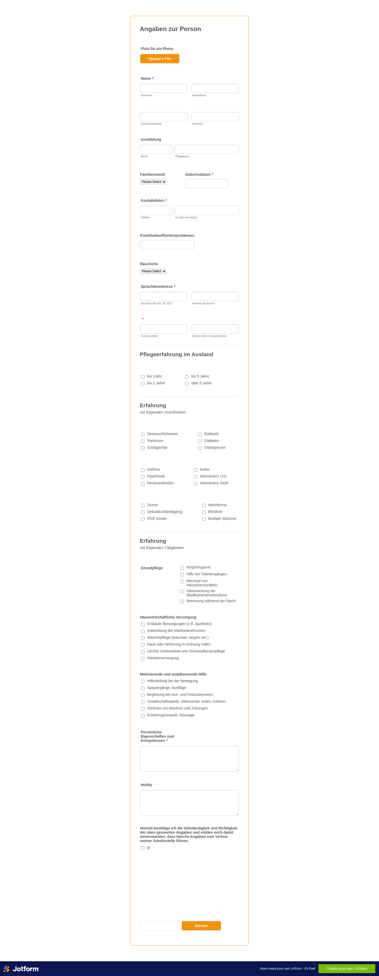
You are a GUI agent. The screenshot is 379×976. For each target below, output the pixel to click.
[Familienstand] (153, 182)
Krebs (205, 469)
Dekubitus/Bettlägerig (164, 512)
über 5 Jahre (201, 383)
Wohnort (197, 123)
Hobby (146, 785)
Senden (201, 926)
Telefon (145, 217)
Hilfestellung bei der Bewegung (172, 681)
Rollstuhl (211, 434)
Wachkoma (217, 505)
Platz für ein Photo (157, 49)
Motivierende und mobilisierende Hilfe (173, 674)
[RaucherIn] (153, 271)
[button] (170, 58)
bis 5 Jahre (200, 376)
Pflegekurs (182, 156)
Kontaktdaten (154, 200)
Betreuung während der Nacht (211, 601)
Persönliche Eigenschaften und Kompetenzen (157, 736)
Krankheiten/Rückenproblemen (167, 235)
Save (160, 926)
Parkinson (155, 441)
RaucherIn (149, 264)
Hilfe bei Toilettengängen (207, 574)
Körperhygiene (199, 567)
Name (147, 78)
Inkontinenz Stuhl (214, 483)
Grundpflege (152, 568)
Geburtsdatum (199, 174)
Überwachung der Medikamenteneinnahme (207, 593)
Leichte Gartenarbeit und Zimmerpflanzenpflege (186, 651)
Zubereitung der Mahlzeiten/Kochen (176, 630)
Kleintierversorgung (163, 658)
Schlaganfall (157, 447)
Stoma (152, 505)
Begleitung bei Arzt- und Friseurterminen (180, 694)
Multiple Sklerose (222, 518)
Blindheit (215, 512)
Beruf (144, 156)
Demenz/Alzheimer (162, 434)
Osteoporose (214, 447)
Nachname (199, 95)
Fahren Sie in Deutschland (209, 336)
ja (148, 847)
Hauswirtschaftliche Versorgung (168, 617)
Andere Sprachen (203, 303)
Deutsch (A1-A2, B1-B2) (156, 303)
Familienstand (152, 174)
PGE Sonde (157, 518)
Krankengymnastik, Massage (171, 715)
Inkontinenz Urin (213, 476)
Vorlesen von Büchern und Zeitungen (177, 708)
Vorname (146, 95)
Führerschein (149, 336)
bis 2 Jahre (156, 383)
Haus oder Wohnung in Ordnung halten (179, 644)
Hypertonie (156, 476)
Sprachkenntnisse (158, 286)
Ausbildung (151, 139)
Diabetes (211, 441)
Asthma (153, 469)
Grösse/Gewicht (151, 123)
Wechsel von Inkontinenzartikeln (202, 583)
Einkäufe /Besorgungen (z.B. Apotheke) (179, 624)
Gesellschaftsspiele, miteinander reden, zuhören (186, 701)
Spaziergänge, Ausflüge (166, 688)
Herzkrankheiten (160, 483)
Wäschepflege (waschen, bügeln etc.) (177, 637)
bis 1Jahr (154, 376)
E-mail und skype (187, 217)
